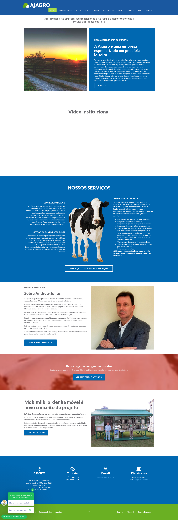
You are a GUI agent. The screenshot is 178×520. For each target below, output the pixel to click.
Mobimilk (130, 512)
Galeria (131, 10)
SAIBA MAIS (102, 86)
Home (52, 10)
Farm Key (95, 10)
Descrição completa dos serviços (88, 268)
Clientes (120, 10)
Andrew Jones (108, 10)
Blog (139, 10)
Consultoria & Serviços (67, 10)
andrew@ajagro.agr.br (105, 477)
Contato (148, 10)
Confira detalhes (36, 433)
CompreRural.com (141, 479)
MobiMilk (84, 10)
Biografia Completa (40, 343)
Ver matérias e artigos (89, 377)
